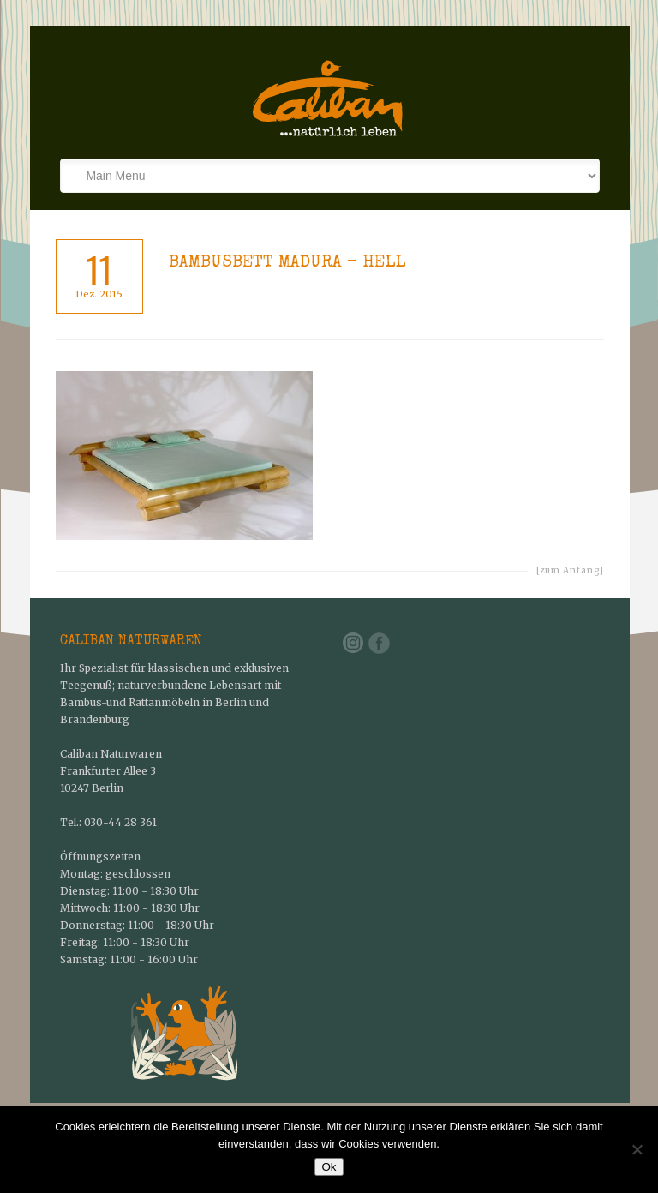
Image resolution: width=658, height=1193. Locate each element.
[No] (636, 1149)
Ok (328, 1166)
